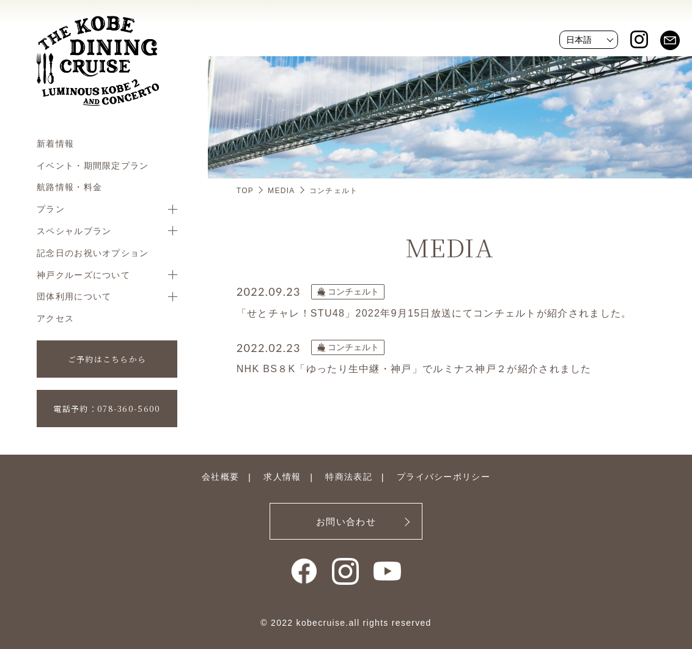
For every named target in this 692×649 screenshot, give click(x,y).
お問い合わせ (346, 521)
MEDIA (281, 190)
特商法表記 (348, 477)
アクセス (55, 318)
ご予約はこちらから (107, 359)
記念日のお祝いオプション (93, 253)
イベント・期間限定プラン (93, 165)
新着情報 (55, 143)
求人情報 (282, 477)
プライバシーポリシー (443, 477)
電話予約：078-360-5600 (106, 408)
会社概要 (220, 477)
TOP (245, 190)
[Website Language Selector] (588, 39)
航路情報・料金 (69, 187)
